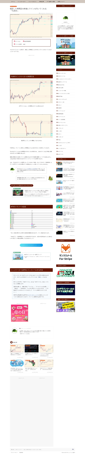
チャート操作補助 (61, 119)
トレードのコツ (33, 1)
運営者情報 (21, 454)
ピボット (59, 133)
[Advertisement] (31, 64)
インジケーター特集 (62, 90)
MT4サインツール (61, 76)
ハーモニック (60, 128)
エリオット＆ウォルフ (62, 99)
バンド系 (59, 131)
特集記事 (41, 1)
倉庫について (61, 1)
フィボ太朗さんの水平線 (31, 168)
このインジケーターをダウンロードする (31, 246)
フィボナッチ (60, 136)
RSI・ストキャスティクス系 (63, 93)
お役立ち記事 (60, 87)
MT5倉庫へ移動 (51, 1)
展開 (39, 279)
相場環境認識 (60, 113)
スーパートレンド (61, 110)
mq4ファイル (60, 154)
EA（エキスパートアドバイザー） (65, 79)
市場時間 (59, 107)
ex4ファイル (60, 151)
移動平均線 (60, 96)
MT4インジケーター (13, 6)
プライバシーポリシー (14, 454)
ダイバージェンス (61, 116)
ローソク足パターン (62, 148)
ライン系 (59, 145)
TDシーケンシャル (61, 122)
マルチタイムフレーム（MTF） (64, 142)
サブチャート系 (61, 102)
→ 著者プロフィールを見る (24, 335)
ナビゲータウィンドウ (33, 297)
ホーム (13, 1)
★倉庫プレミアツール (62, 81)
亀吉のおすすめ (61, 84)
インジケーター (22, 1)
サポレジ (59, 105)
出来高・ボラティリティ (63, 125)
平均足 (59, 139)
